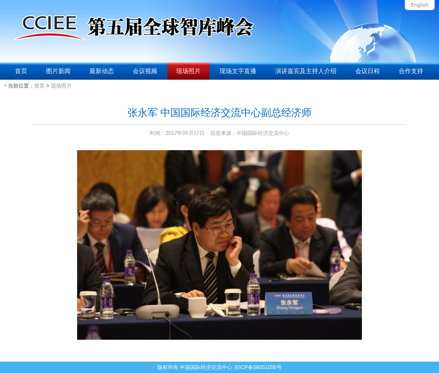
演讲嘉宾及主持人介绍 (305, 70)
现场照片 (188, 70)
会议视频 (145, 70)
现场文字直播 (238, 70)
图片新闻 (58, 70)
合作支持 (411, 70)
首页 (21, 70)
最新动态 (101, 70)
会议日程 (367, 70)
